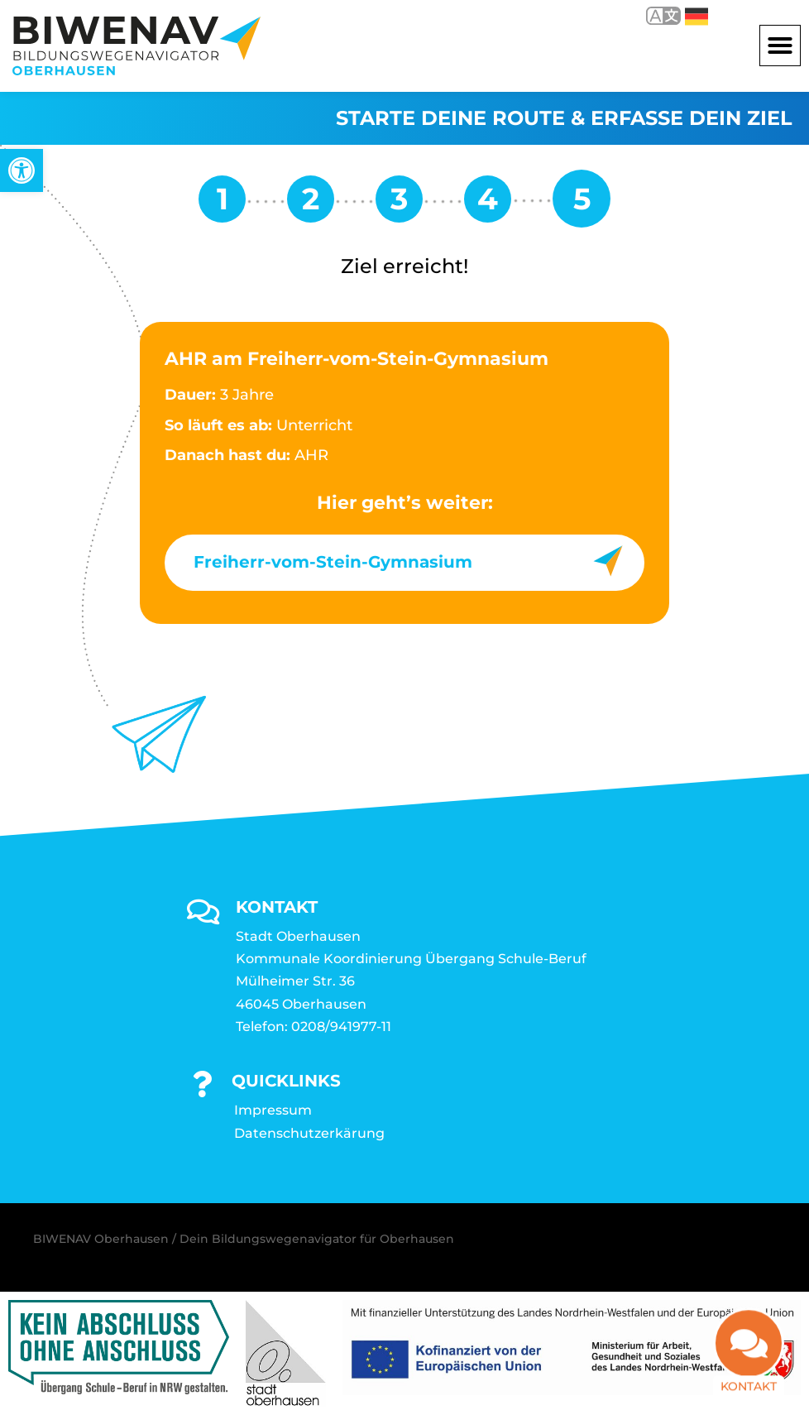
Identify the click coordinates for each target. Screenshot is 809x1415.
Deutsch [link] (696, 16)
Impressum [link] (273, 1110)
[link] (21, 170)
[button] (780, 45)
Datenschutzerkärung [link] (309, 1133)
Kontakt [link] (748, 1363)
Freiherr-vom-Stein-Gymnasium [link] (333, 562)
